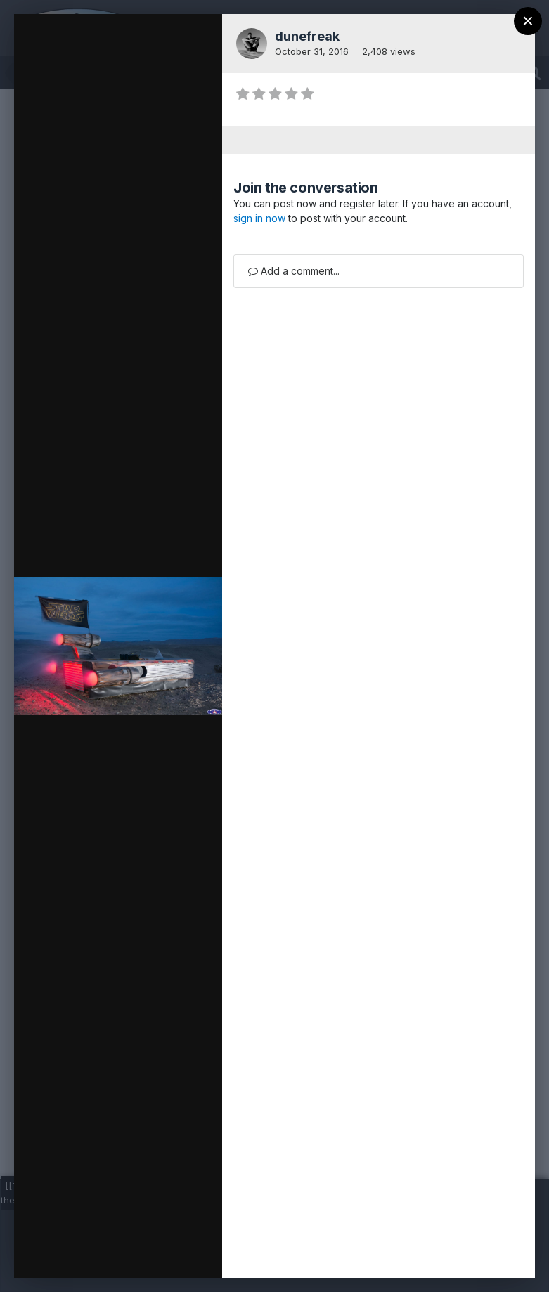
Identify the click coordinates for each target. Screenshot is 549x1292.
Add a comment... (294, 271)
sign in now (259, 218)
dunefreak (307, 36)
